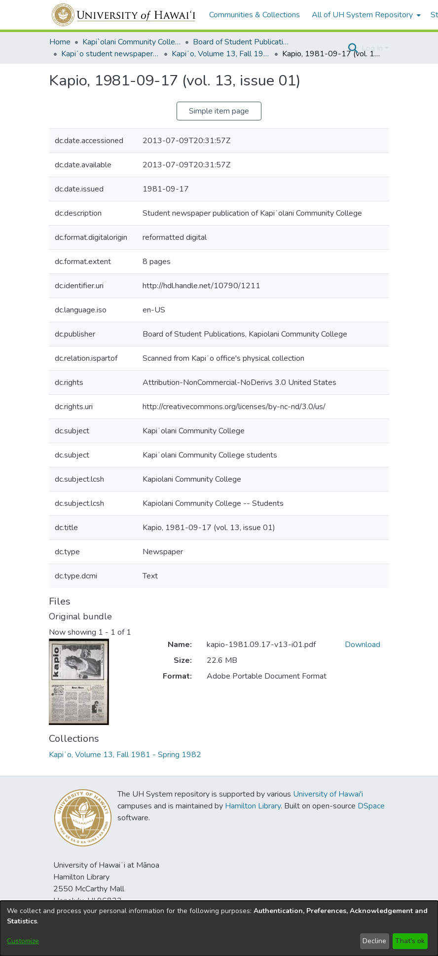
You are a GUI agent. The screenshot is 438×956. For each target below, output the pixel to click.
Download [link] (362, 644)
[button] (353, 48)
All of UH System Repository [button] (362, 14)
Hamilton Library (253, 806)
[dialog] (219, 928)
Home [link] (60, 42)
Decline (374, 941)
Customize (23, 941)
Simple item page (219, 111)
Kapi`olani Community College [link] (131, 42)
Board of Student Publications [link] (242, 42)
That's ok (410, 941)
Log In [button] (373, 48)
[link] (125, 754)
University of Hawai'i (328, 794)
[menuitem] (365, 15)
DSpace (371, 806)
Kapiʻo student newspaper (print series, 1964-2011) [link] (110, 53)
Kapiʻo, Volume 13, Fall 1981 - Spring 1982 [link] (221, 53)
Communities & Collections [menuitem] (254, 14)
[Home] (124, 14)
